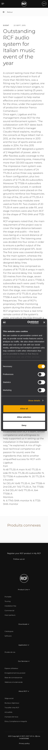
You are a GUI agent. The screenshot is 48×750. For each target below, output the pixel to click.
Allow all (24, 409)
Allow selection (24, 417)
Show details (34, 400)
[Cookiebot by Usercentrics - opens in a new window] (29, 322)
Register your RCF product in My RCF (24, 553)
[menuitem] (8, 596)
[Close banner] (44, 322)
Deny (24, 425)
